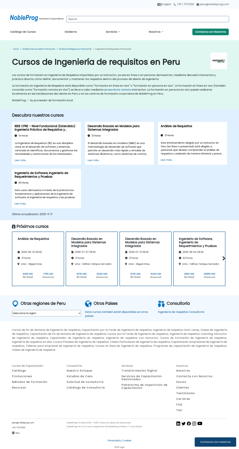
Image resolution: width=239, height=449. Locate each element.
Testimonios (185, 393)
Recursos (19, 387)
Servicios (112, 32)
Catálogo (19, 371)
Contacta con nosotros (215, 442)
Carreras (183, 399)
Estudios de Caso (80, 376)
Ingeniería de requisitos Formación (113, 49)
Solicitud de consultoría (85, 382)
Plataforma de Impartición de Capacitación (144, 386)
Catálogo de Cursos (23, 32)
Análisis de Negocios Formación (75, 49)
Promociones (22, 376)
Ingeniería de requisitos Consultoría (181, 312)
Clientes (182, 387)
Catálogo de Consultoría (86, 387)
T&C (179, 410)
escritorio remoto (119, 90)
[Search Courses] (147, 19)
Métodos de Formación (29, 382)
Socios (181, 382)
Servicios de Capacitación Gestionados (141, 377)
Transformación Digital (139, 371)
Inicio (16, 49)
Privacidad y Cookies (119, 440)
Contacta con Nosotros (210, 32)
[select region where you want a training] (46, 313)
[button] (223, 258)
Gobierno (71, 32)
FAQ (179, 404)
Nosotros (155, 32)
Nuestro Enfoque (79, 371)
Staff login (119, 447)
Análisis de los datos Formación (38, 49)
